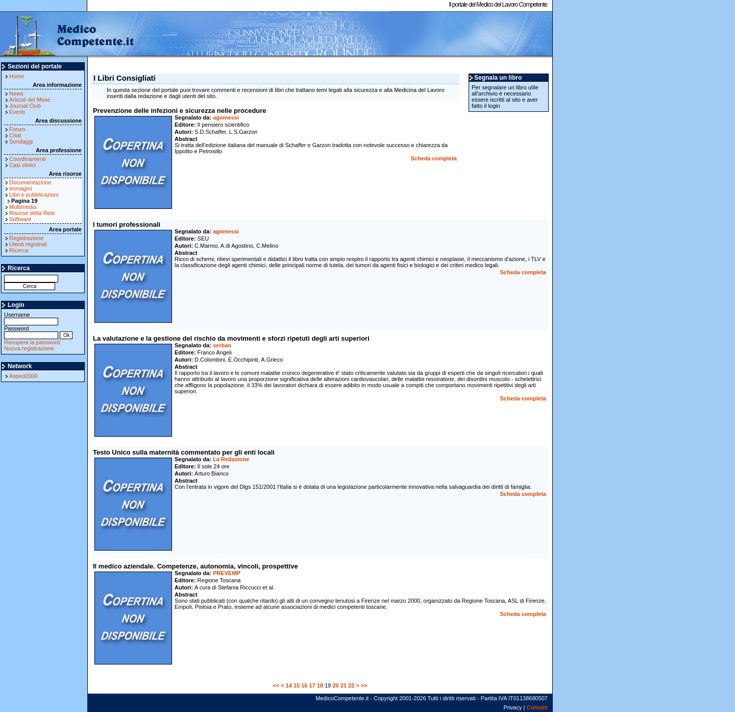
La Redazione (231, 459)
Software (20, 219)
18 (320, 685)
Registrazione (26, 238)
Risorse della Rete (32, 213)
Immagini (20, 188)
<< (276, 685)
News (16, 93)
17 (312, 685)
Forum (17, 129)
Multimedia (22, 207)
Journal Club (25, 106)
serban (222, 345)
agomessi (226, 117)
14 (289, 685)
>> (364, 685)
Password (31, 331)
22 (351, 685)
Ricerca (18, 250)
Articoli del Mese (30, 100)
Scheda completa (434, 158)
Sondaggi (21, 141)
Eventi (17, 112)
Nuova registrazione (29, 348)
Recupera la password (32, 342)
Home (16, 76)
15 (296, 685)
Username (31, 318)
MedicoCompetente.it (67, 34)
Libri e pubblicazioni (34, 195)
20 (336, 685)
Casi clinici (22, 165)
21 (343, 685)
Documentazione (30, 182)
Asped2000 (23, 376)
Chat (15, 135)
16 (304, 685)
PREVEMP (226, 573)
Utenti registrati (28, 244)
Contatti (537, 707)
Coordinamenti (27, 159)
